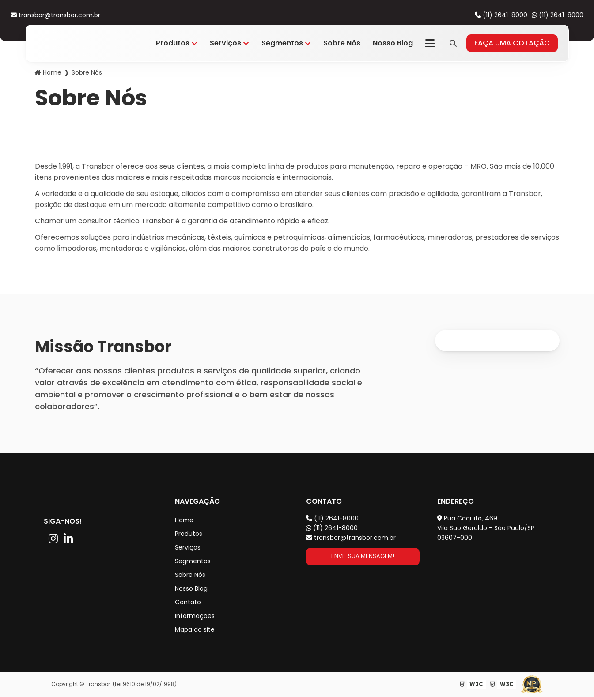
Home (52, 72)
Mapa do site (195, 629)
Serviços (225, 43)
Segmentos (282, 43)
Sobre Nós (341, 43)
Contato (188, 602)
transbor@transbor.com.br (55, 15)
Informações (195, 615)
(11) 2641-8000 (501, 15)
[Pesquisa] (453, 43)
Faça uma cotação (512, 43)
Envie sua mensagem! (362, 556)
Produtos (172, 43)
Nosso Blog (393, 43)
